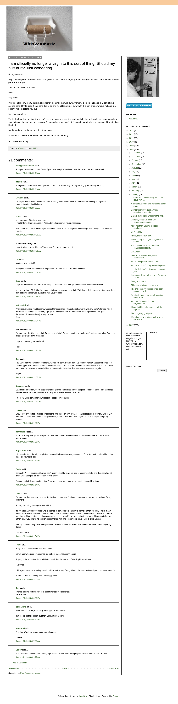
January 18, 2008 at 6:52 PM (28, 620)
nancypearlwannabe (25, 166)
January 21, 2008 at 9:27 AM (28, 657)
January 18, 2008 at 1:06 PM (28, 423)
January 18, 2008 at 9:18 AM (28, 173)
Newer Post (14, 668)
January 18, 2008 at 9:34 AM (28, 189)
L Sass (19, 410)
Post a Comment (19, 663)
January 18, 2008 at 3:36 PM (28, 579)
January (135, 194)
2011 (131, 138)
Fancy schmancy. (138, 281)
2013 (131, 130)
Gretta (18, 469)
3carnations (21, 432)
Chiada (19, 493)
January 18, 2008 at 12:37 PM (28, 377)
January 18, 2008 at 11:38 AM (28, 296)
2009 (131, 146)
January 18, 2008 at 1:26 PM (28, 442)
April (134, 183)
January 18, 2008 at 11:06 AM (28, 272)
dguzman (20, 386)
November (136, 156)
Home (64, 668)
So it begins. (136, 232)
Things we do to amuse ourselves (145, 285)
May (134, 179)
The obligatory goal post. (141, 313)
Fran (18, 545)
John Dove (83, 696)
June (134, 175)
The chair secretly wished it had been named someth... (147, 290)
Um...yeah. (135, 252)
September (137, 164)
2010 (131, 142)
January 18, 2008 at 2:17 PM (28, 460)
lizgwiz (19, 182)
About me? (133, 119)
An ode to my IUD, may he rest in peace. (148, 265)
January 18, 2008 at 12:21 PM (28, 350)
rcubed (19, 216)
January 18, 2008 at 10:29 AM (28, 235)
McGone (19, 198)
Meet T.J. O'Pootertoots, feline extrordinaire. (144, 256)
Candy (19, 650)
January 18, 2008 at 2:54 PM (28, 485)
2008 (131, 149)
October (135, 160)
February (136, 190)
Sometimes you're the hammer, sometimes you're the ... (144, 211)
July (134, 172)
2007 (131, 325)
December (136, 153)
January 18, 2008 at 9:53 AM (28, 208)
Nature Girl (21, 305)
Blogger (116, 696)
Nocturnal (20, 628)
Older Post (114, 668)
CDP (18, 259)
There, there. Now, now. (141, 236)
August (135, 168)
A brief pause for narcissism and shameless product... (145, 247)
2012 (131, 134)
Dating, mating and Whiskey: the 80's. (147, 216)
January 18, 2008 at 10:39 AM (28, 251)
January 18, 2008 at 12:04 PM (28, 321)
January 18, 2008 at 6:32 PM (28, 598)
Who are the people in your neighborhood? (142, 302)
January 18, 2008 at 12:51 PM (28, 401)
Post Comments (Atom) (30, 673)
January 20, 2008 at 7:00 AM (28, 641)
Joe (17, 359)
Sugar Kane (21, 450)
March (135, 187)
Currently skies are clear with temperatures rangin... (143, 221)
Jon (17, 588)
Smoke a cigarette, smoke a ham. (145, 262)
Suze (18, 281)
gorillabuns (21, 607)
